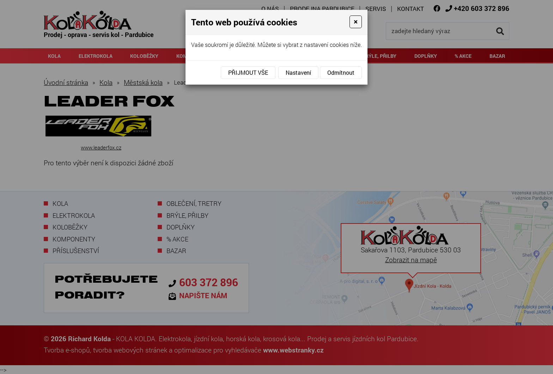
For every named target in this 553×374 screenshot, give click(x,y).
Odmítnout (340, 72)
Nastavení (298, 72)
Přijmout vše (248, 72)
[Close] (356, 22)
